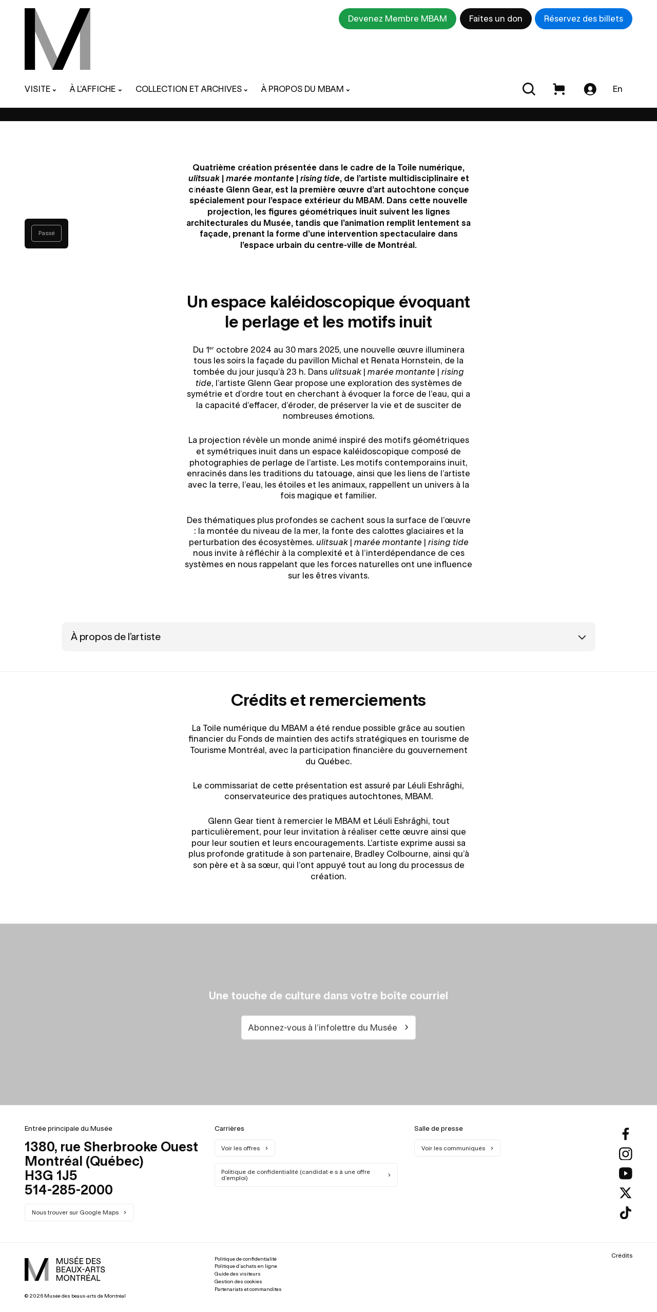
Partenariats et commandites (248, 1289)
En (618, 88)
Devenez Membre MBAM (397, 18)
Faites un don (496, 18)
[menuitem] (57, 39)
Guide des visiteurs (238, 1274)
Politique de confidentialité (246, 1259)
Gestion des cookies (238, 1281)
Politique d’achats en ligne (246, 1266)
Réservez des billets (583, 18)
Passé (46, 233)
